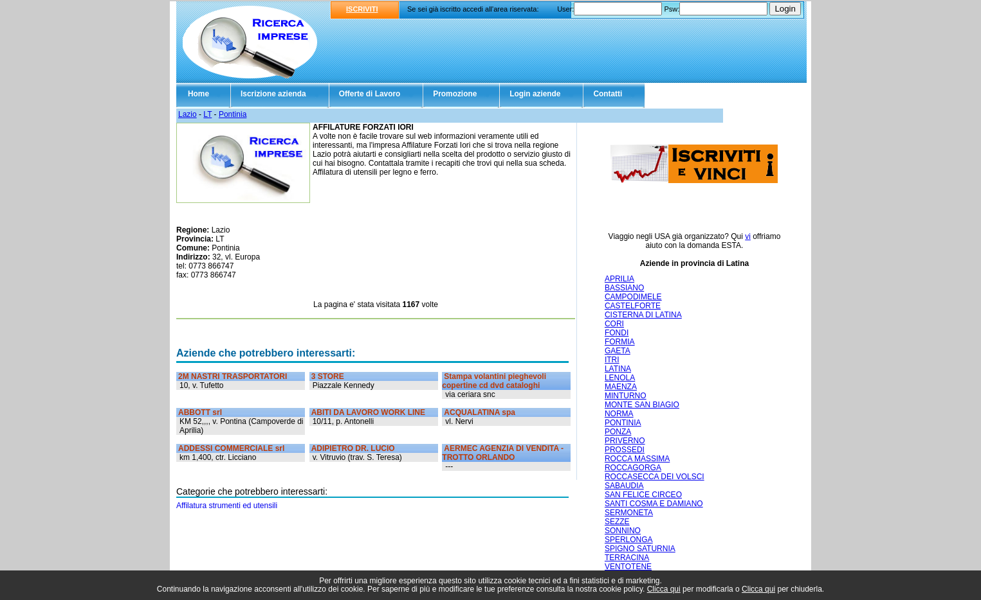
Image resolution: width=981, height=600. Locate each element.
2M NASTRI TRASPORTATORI (232, 376)
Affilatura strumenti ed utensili (226, 505)
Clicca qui (664, 589)
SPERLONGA (629, 539)
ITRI (612, 359)
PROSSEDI (625, 449)
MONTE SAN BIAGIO (642, 404)
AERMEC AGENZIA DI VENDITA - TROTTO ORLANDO (503, 453)
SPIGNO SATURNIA (640, 548)
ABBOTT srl (200, 412)
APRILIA (619, 278)
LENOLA (620, 377)
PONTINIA (623, 422)
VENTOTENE (628, 566)
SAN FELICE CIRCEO (643, 494)
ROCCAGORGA (633, 467)
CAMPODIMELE (633, 296)
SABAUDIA (624, 485)
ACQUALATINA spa (479, 412)
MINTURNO (625, 395)
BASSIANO (624, 287)
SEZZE (617, 521)
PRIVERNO (625, 440)
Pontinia (232, 114)
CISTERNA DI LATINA (643, 314)
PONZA (618, 431)
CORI (614, 323)
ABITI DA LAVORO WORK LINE (368, 412)
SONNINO (623, 530)
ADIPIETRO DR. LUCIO (353, 448)
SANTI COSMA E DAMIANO (654, 503)
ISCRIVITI (362, 9)
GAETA (617, 350)
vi (748, 236)
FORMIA (620, 341)
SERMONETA (629, 512)
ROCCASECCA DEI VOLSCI (654, 476)
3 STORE (327, 376)
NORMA (619, 413)
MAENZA (621, 386)
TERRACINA (627, 557)
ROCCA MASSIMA (637, 458)
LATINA (618, 368)
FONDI (616, 332)
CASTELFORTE (633, 305)
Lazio (187, 114)
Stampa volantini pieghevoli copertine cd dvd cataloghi (494, 381)
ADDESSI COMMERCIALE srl (231, 448)
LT (207, 114)
